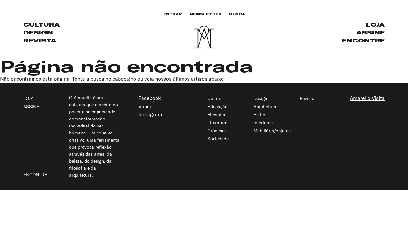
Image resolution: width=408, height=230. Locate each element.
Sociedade (218, 139)
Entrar (172, 14)
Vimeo (145, 106)
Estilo (259, 115)
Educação (218, 107)
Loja (375, 24)
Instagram (150, 114)
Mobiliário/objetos (272, 131)
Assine (370, 32)
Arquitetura (264, 107)
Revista (39, 40)
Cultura (41, 24)
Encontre (363, 40)
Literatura (218, 123)
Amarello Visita (367, 98)
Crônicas (217, 131)
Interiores (263, 123)
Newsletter (206, 14)
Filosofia (216, 115)
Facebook (149, 98)
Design (38, 32)
